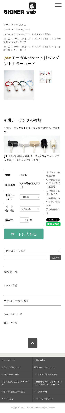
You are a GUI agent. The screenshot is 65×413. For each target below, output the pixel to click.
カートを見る (7, 399)
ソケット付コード (22, 29)
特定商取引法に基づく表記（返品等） (53, 183)
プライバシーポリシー (43, 399)
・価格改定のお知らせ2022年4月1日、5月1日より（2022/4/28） (48, 383)
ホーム (7, 24)
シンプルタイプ (18, 42)
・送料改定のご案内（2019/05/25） (15, 383)
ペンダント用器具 (42, 34)
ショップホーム (8, 360)
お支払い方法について (11, 367)
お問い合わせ (40, 360)
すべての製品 (20, 24)
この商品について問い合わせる (53, 201)
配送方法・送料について (44, 367)
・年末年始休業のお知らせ (45, 374)
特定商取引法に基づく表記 (13, 392)
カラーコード (20, 50)
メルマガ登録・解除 (10, 374)
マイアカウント (41, 392)
